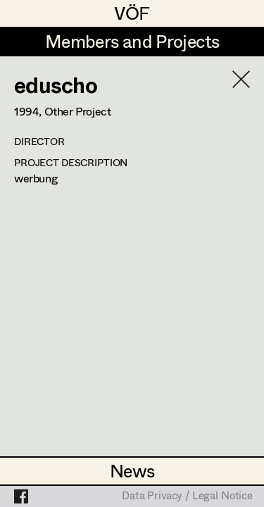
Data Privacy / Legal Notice (187, 496)
